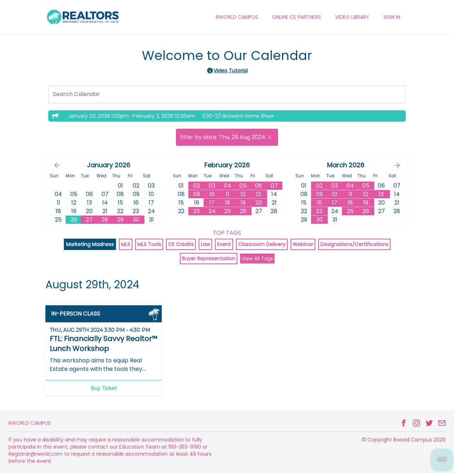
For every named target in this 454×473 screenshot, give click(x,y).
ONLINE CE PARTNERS (296, 17)
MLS (125, 244)
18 (227, 203)
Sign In (391, 17)
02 (196, 186)
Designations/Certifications (354, 244)
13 (258, 194)
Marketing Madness (90, 244)
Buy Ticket (103, 388)
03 (212, 186)
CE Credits (181, 244)
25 (227, 211)
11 (227, 194)
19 (242, 203)
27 (89, 220)
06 (258, 186)
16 (319, 203)
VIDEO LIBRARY (352, 17)
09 (196, 194)
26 (74, 220)
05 (243, 186)
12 (242, 194)
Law (205, 244)
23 (196, 211)
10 (212, 194)
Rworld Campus (30, 423)
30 (136, 220)
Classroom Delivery (262, 244)
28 (104, 220)
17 (212, 203)
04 (227, 186)
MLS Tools (149, 244)
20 (258, 203)
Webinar (303, 244)
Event (224, 244)
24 (212, 211)
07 (274, 186)
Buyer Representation (208, 258)
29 (120, 220)
